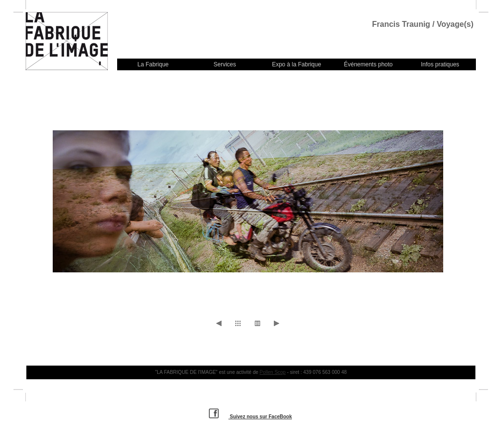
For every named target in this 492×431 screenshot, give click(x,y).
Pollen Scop (273, 372)
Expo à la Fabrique (296, 64)
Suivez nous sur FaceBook (250, 416)
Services (224, 64)
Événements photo (368, 64)
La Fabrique (152, 64)
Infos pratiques (440, 64)
